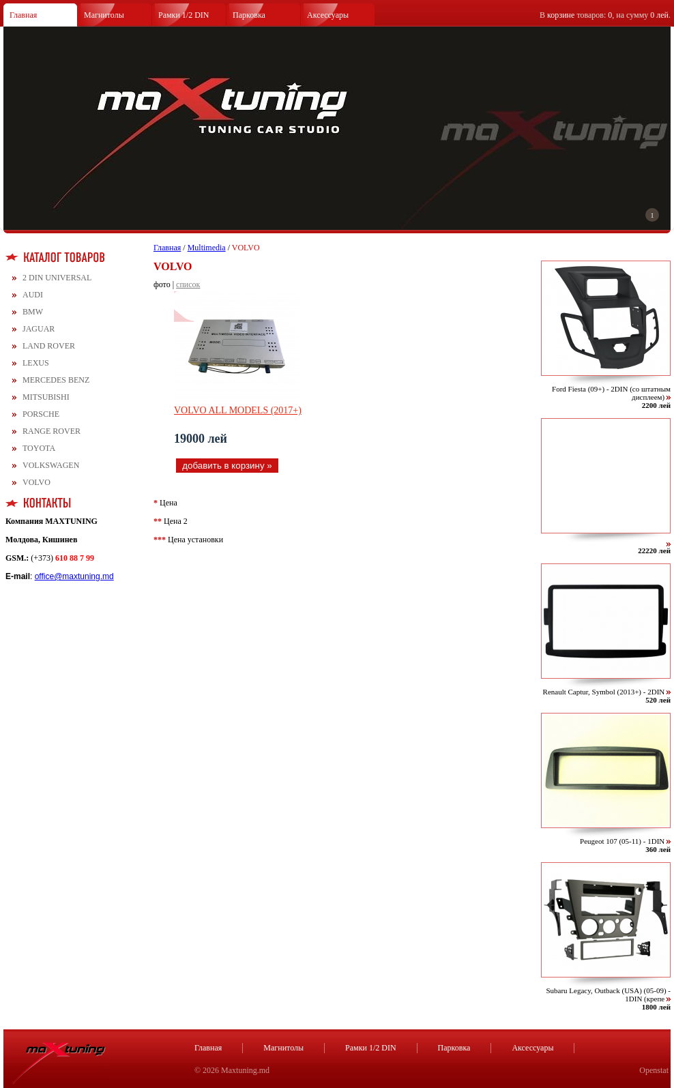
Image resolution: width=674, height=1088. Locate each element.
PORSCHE (41, 414)
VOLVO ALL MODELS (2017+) (238, 410)
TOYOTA (39, 448)
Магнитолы (104, 15)
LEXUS (36, 363)
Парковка (249, 15)
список (188, 284)
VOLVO (36, 482)
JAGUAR (39, 329)
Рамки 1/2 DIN (183, 15)
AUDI (33, 294)
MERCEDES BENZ (56, 380)
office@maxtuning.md (74, 576)
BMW (33, 312)
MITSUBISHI (46, 397)
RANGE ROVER (51, 431)
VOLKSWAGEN (51, 465)
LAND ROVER (49, 346)
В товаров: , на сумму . (605, 15)
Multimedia (207, 247)
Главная (23, 15)
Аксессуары (328, 15)
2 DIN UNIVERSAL (57, 277)
